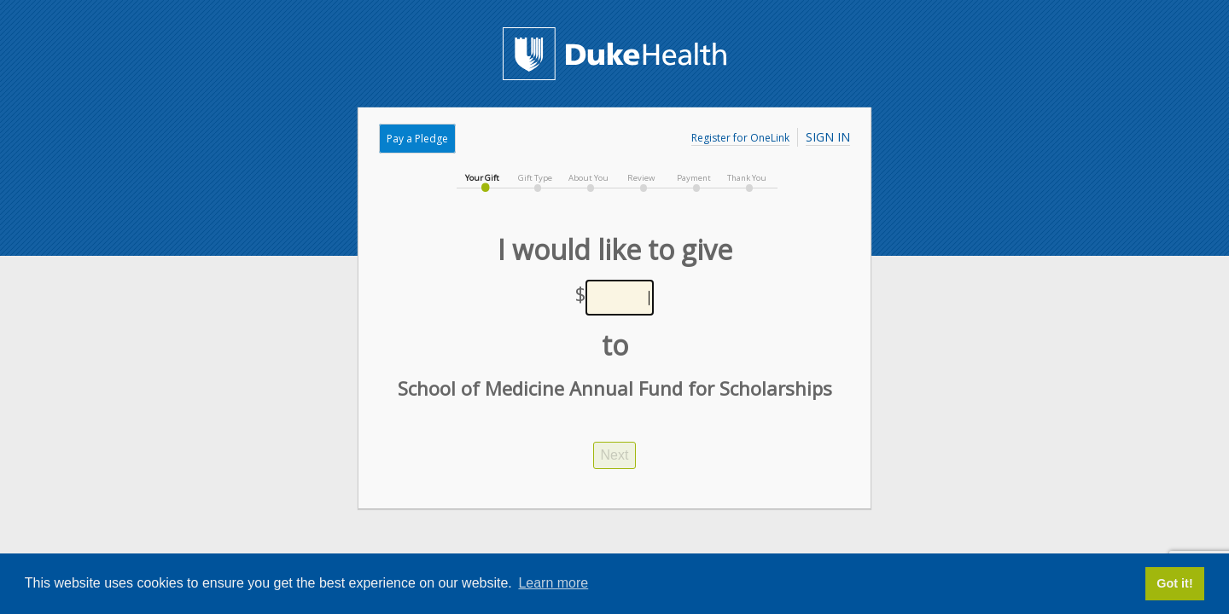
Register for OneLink (740, 137)
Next (615, 455)
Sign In (828, 137)
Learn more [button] (553, 583)
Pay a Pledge (417, 138)
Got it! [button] (1174, 583)
